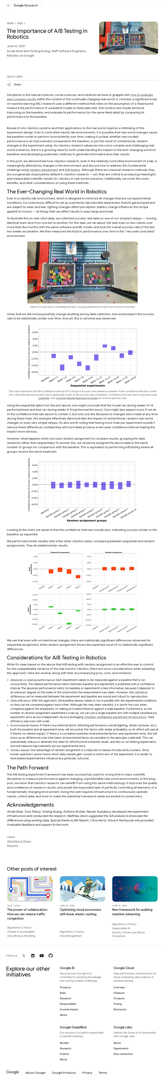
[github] (51, 956)
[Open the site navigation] (8, 5)
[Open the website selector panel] (41, 5)
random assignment (44, 170)
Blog (20, 23)
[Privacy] (87, 1073)
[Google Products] (64, 1073)
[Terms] (103, 1073)
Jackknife (43, 398)
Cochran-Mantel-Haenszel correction (77, 398)
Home (10, 23)
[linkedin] (33, 956)
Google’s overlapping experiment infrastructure (115, 717)
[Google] (12, 1072)
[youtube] (42, 956)
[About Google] (35, 1073)
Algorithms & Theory (19, 841)
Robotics (12, 845)
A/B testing (72, 170)
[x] (24, 956)
